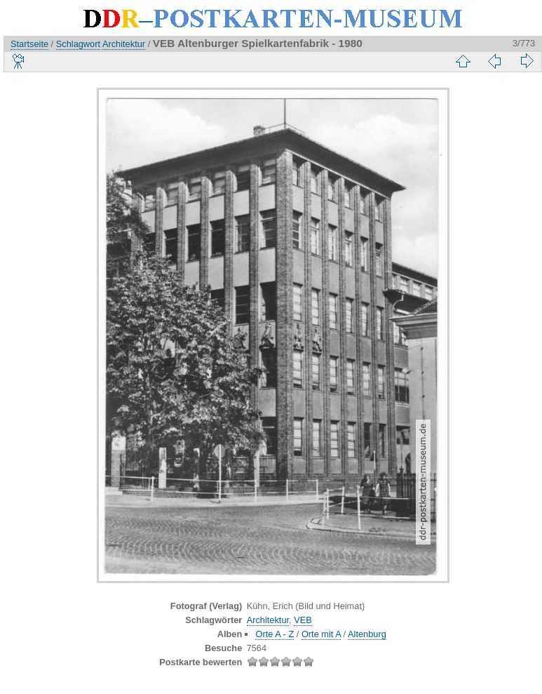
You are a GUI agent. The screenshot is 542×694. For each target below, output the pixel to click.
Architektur (123, 44)
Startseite (29, 44)
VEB (303, 620)
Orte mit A (321, 634)
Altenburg (367, 634)
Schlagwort (78, 44)
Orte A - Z (274, 634)
